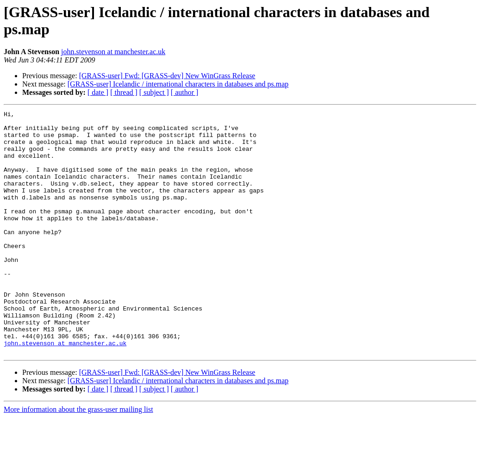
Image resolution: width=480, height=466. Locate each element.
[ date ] (97, 92)
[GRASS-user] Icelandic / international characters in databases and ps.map (178, 84)
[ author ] (185, 92)
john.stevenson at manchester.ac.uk (113, 52)
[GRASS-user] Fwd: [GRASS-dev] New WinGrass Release (167, 76)
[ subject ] (154, 92)
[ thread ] (123, 92)
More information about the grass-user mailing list (78, 458)
